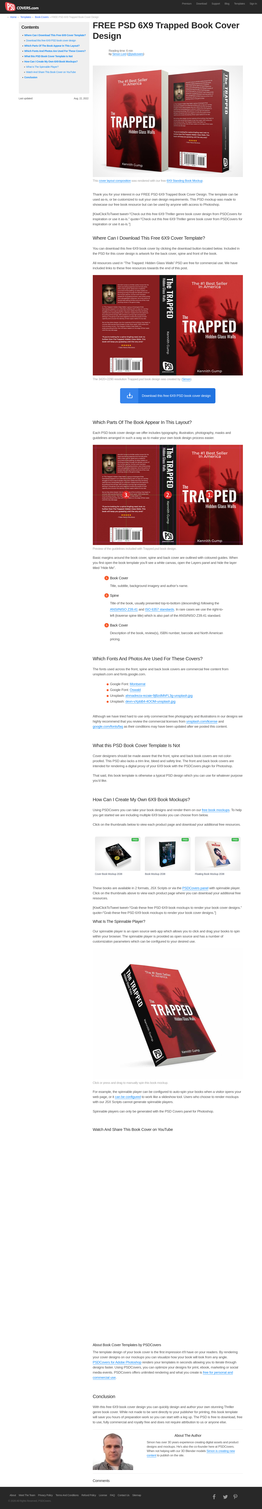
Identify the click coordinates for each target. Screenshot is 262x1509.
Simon (186, 379)
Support (216, 3)
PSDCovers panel (195, 888)
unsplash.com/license (201, 721)
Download (201, 3)
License (103, 1495)
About (13, 1495)
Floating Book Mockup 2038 (218, 856)
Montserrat (137, 684)
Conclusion (30, 77)
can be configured (128, 1097)
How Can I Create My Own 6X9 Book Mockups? (51, 61)
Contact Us (123, 1495)
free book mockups (215, 810)
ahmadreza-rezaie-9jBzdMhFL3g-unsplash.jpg (158, 695)
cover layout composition (115, 180)
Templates (239, 3)
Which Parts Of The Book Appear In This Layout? (52, 45)
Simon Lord (119, 54)
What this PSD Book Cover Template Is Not (48, 56)
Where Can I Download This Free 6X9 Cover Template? (55, 35)
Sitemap (136, 1495)
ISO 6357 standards (159, 609)
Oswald (135, 690)
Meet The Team (27, 1495)
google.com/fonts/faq (108, 726)
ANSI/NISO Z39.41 (124, 609)
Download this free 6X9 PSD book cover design (51, 40)
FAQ (112, 1495)
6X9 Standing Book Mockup (185, 180)
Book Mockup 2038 (167, 856)
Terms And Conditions (67, 1495)
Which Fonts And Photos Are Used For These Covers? (55, 51)
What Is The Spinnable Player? (42, 66)
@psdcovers (135, 54)
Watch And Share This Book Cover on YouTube (51, 72)
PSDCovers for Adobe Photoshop (117, 1362)
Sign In (253, 3)
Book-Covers (42, 17)
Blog (227, 3)
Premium (187, 3)
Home (13, 17)
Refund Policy (89, 1495)
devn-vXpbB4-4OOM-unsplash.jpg (150, 701)
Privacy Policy (45, 1495)
